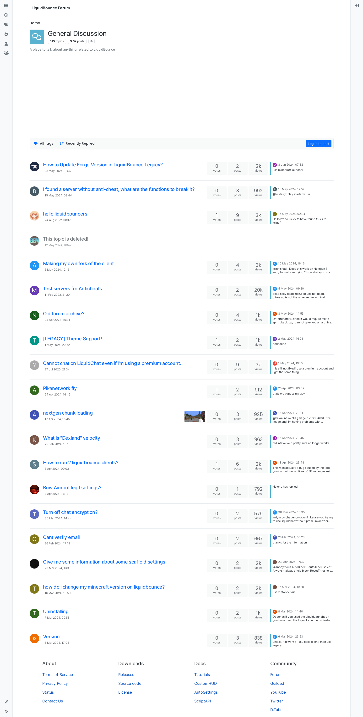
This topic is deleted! (65, 239)
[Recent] (6, 15)
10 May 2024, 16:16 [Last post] (291, 263)
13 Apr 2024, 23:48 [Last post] (291, 462)
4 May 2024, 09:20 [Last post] (291, 288)
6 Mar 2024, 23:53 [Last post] (290, 636)
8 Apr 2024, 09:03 (57, 468)
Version (51, 636)
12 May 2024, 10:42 (58, 245)
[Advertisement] (181, 91)
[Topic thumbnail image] (194, 416)
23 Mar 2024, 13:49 (58, 568)
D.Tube (276, 709)
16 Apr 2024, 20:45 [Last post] (291, 438)
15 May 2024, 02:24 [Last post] (291, 214)
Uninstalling (56, 611)
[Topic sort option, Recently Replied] (77, 143)
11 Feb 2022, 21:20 (57, 294)
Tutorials (202, 674)
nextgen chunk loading (68, 413)
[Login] (356, 6)
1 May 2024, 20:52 (57, 345)
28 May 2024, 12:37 (58, 171)
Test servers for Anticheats (72, 288)
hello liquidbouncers (65, 214)
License (125, 692)
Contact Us (52, 701)
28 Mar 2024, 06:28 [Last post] (291, 537)
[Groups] (6, 53)
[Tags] (6, 25)
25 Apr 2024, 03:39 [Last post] (291, 388)
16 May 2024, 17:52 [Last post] (291, 189)
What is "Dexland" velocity (71, 438)
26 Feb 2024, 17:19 (57, 543)
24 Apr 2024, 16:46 (57, 394)
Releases (126, 674)
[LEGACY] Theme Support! (72, 339)
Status (48, 692)
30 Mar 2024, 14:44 (58, 518)
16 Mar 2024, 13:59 (57, 593)
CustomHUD (205, 683)
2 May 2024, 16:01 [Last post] (290, 338)
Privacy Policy (55, 683)
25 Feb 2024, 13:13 (57, 444)
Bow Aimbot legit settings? (72, 487)
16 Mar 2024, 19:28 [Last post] (291, 587)
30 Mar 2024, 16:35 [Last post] (291, 512)
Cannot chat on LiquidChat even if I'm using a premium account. (112, 363)
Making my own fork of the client (78, 263)
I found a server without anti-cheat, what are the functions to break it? (119, 189)
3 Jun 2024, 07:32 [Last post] (290, 164)
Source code (129, 683)
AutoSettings (206, 692)
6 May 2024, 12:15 (57, 269)
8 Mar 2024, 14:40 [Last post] (290, 611)
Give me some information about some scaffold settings (104, 562)
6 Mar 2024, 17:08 (57, 642)
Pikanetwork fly (60, 388)
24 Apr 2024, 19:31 (57, 320)
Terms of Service (57, 674)
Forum (276, 674)
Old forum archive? (64, 313)
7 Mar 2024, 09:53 (57, 617)
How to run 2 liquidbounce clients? (81, 462)
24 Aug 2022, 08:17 (58, 220)
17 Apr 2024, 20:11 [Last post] (290, 413)
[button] (6, 702)
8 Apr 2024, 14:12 (56, 494)
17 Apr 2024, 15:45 (57, 419)
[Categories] (6, 6)
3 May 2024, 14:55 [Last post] (290, 313)
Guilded (277, 683)
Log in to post (318, 144)
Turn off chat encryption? (70, 512)
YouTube (278, 692)
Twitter (276, 701)
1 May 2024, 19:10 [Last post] (290, 363)
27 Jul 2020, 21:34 (57, 369)
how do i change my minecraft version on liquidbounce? (104, 587)
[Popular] (6, 34)
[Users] (6, 44)
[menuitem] (356, 6)
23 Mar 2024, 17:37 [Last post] (291, 562)
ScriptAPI (202, 701)
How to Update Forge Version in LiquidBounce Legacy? (103, 165)
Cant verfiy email (61, 537)
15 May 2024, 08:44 (58, 195)
